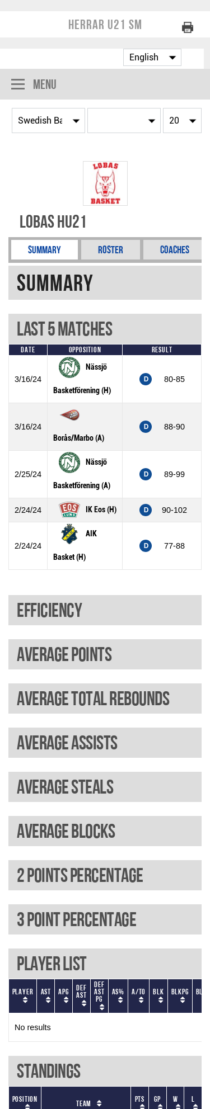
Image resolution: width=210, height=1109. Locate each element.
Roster (110, 250)
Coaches (174, 250)
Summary (44, 250)
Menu (34, 85)
